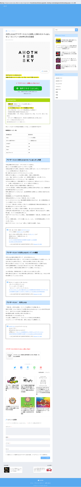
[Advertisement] (40, 17)
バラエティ (47, 372)
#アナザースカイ (26, 230)
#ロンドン (31, 234)
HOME (40, 480)
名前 (7, 437)
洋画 (57, 95)
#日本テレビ (28, 291)
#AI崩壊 (35, 239)
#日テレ (23, 291)
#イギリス (11, 239)
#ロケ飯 (21, 289)
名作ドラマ (58, 89)
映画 (57, 92)
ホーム (31, 483)
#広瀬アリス (30, 239)
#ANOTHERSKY (18, 239)
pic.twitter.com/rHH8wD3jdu (38, 291)
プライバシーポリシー (39, 483)
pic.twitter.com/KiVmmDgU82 (36, 333)
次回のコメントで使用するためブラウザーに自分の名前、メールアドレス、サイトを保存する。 (27, 454)
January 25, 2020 (38, 244)
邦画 (57, 97)
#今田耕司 (24, 239)
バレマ (5, 6)
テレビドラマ (59, 83)
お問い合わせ (48, 483)
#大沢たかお (20, 231)
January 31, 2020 (38, 294)
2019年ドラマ (59, 78)
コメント (8, 426)
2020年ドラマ (59, 81)
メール (8, 443)
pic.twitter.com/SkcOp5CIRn (15, 241)
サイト (7, 449)
